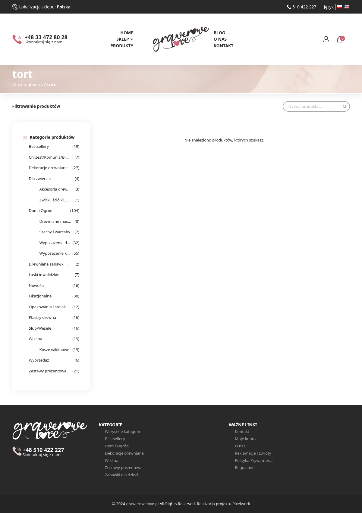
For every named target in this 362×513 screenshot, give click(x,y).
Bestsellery (39, 146)
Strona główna (27, 84)
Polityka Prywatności (253, 460)
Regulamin (245, 467)
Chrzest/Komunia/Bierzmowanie (49, 157)
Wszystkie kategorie (123, 431)
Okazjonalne (40, 296)
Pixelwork (241, 503)
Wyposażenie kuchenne (55, 253)
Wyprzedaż (39, 360)
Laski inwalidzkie (44, 274)
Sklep (122, 39)
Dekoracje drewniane (48, 167)
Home (126, 33)
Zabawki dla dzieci (121, 474)
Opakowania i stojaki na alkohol (49, 306)
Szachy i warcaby (54, 232)
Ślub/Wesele (40, 328)
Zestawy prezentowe (48, 371)
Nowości (36, 285)
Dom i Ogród (41, 210)
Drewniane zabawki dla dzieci (49, 264)
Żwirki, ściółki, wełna (55, 200)
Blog (219, 33)
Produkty (121, 45)
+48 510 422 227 (43, 452)
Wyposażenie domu (55, 242)
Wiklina (35, 338)
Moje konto (245, 438)
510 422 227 (301, 7)
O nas (220, 39)
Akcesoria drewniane (55, 189)
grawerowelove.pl (142, 503)
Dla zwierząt (40, 178)
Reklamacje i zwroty (253, 453)
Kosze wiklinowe (54, 349)
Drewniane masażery (55, 221)
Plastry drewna (42, 317)
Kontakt (224, 45)
